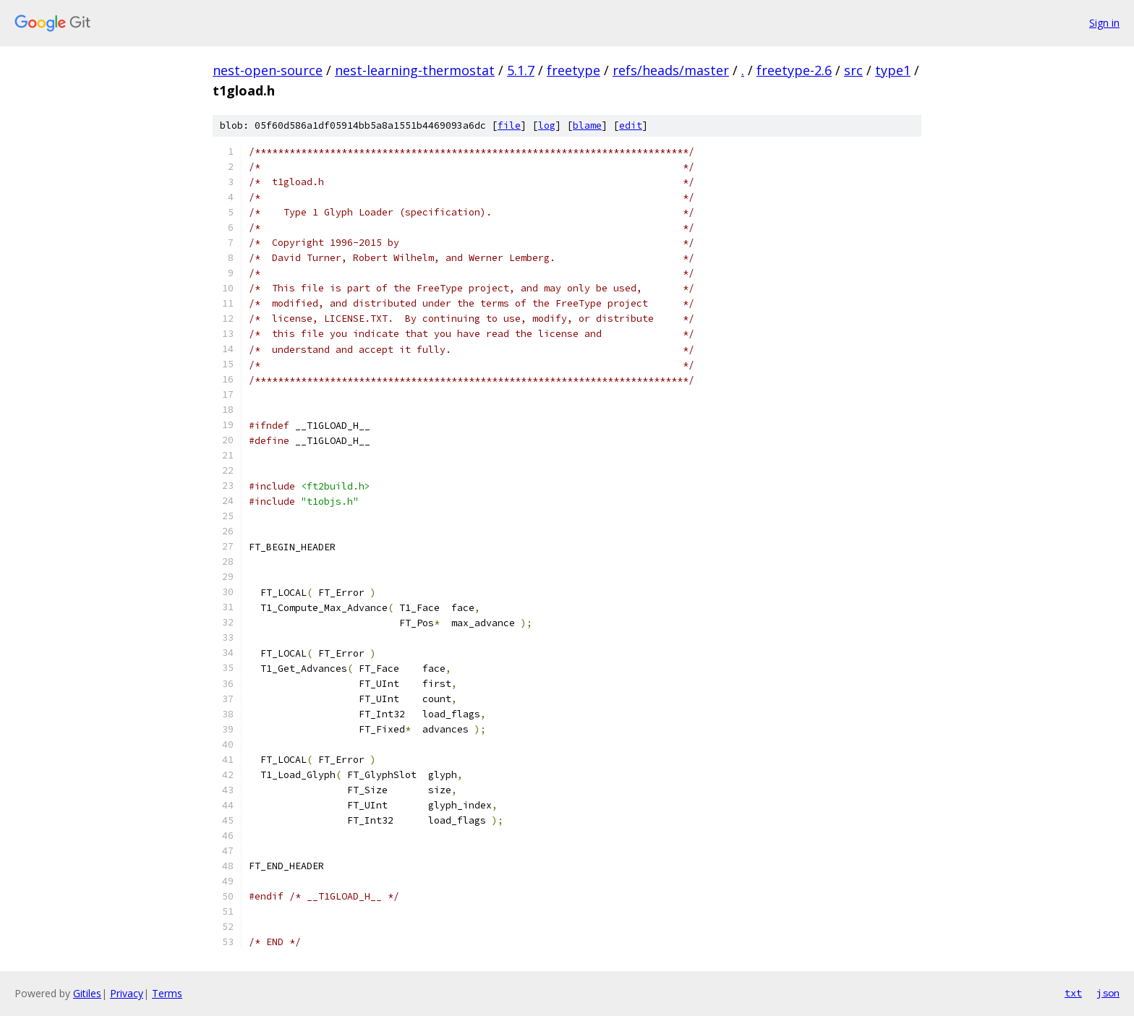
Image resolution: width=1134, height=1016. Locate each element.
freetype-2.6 (794, 70)
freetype (573, 70)
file (509, 125)
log (546, 125)
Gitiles (87, 993)
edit (630, 125)
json (1108, 992)
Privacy (126, 993)
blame (587, 125)
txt (1073, 992)
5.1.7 (520, 70)
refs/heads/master (671, 70)
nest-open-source (268, 70)
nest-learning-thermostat (415, 70)
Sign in (1104, 23)
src (853, 70)
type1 (893, 70)
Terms (167, 993)
